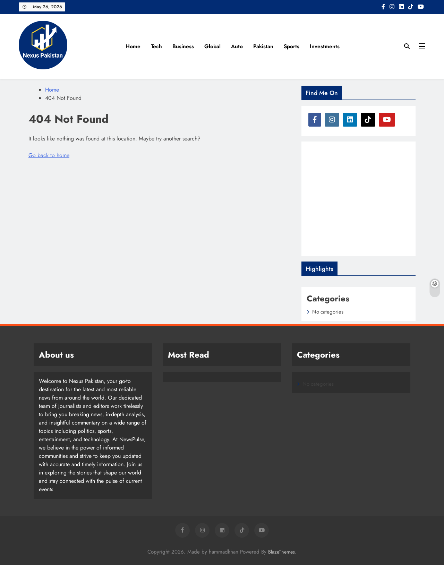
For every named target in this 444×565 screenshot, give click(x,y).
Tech (156, 46)
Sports (291, 46)
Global (212, 46)
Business (183, 46)
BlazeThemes (281, 551)
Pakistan (263, 46)
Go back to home (48, 155)
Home (133, 46)
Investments (325, 46)
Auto (237, 46)
